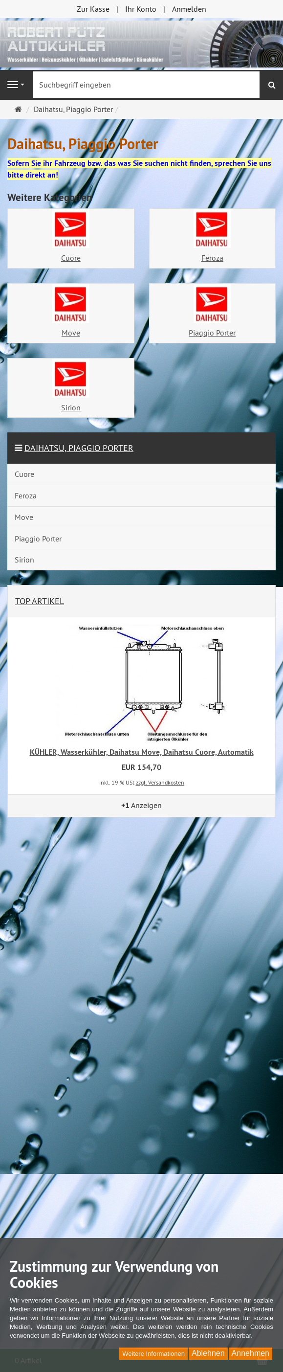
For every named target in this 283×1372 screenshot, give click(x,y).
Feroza (212, 258)
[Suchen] (272, 85)
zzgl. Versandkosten (160, 782)
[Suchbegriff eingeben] (146, 84)
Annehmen (250, 1353)
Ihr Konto (140, 9)
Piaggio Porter (212, 332)
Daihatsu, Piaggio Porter (78, 447)
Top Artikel (39, 601)
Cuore (71, 258)
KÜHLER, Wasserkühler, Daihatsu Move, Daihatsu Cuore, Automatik (142, 752)
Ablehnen (208, 1353)
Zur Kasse (93, 9)
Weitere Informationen (153, 1353)
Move (71, 332)
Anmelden (189, 9)
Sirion (71, 407)
